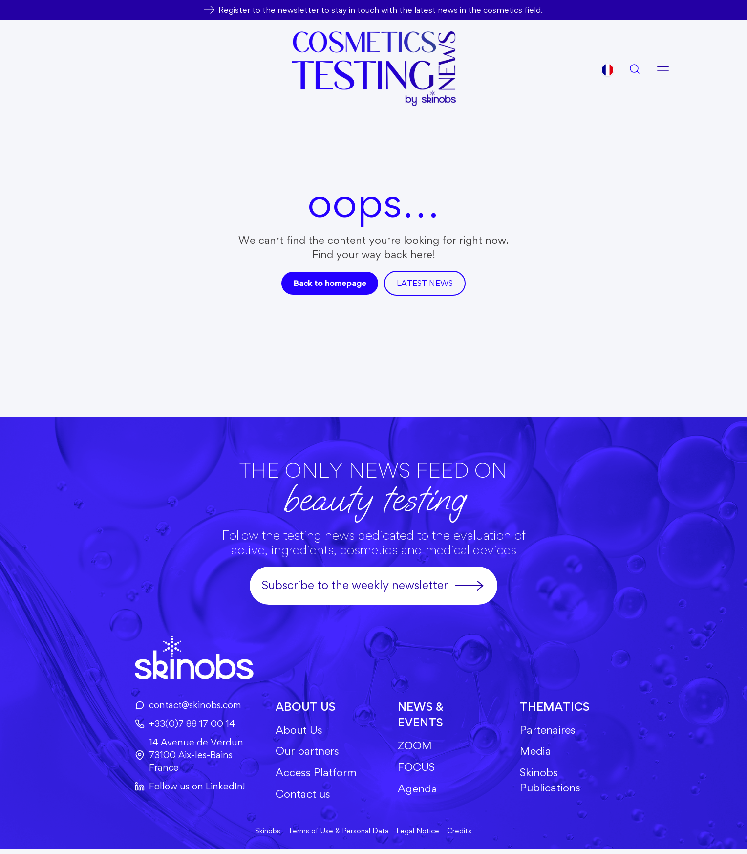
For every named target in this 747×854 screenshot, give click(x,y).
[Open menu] (663, 69)
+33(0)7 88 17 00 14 (179, 724)
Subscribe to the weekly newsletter (373, 585)
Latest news (426, 283)
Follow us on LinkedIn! (183, 788)
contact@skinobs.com (183, 705)
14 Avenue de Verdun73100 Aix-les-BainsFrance (183, 757)
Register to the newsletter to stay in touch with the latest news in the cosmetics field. (380, 9)
